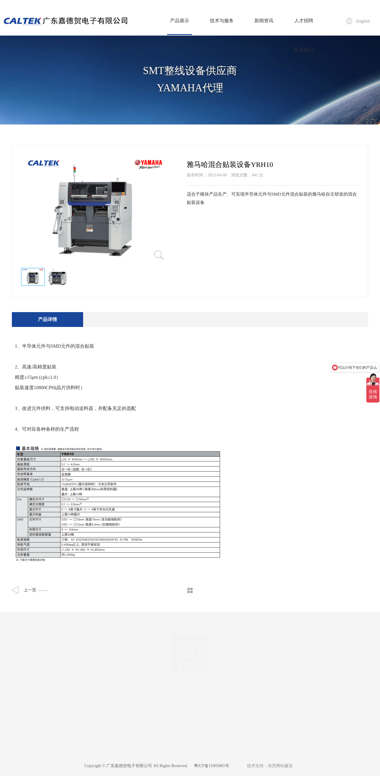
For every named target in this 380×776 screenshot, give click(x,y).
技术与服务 (222, 20)
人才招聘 (303, 20)
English (363, 21)
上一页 (36, 590)
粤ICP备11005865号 (211, 766)
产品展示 (179, 26)
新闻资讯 (263, 20)
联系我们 (303, 49)
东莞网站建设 (280, 766)
